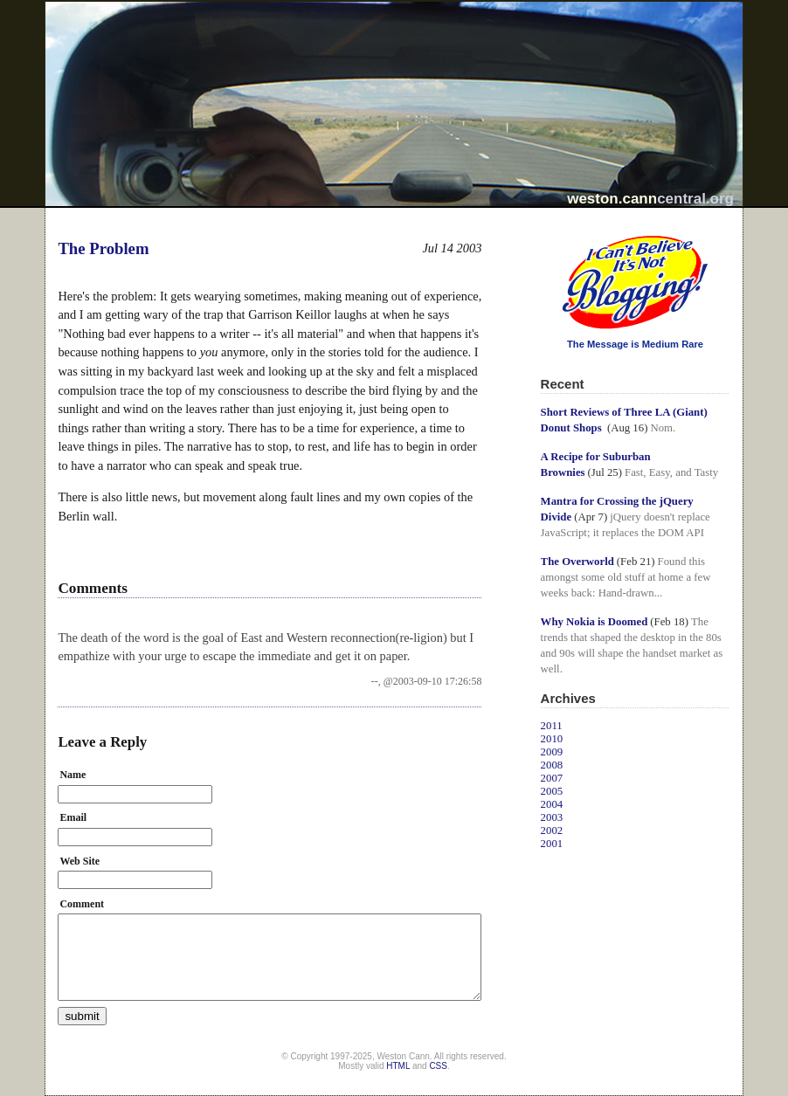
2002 (552, 830)
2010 (552, 739)
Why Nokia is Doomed (594, 622)
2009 (552, 752)
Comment (81, 904)
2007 (552, 778)
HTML (398, 1066)
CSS (438, 1066)
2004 (552, 804)
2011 (552, 726)
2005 (552, 791)
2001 (552, 844)
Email (72, 817)
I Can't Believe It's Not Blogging (541, 229)
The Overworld (577, 561)
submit (82, 1016)
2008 (552, 765)
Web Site (79, 861)
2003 (552, 817)
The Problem (103, 248)
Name (72, 775)
